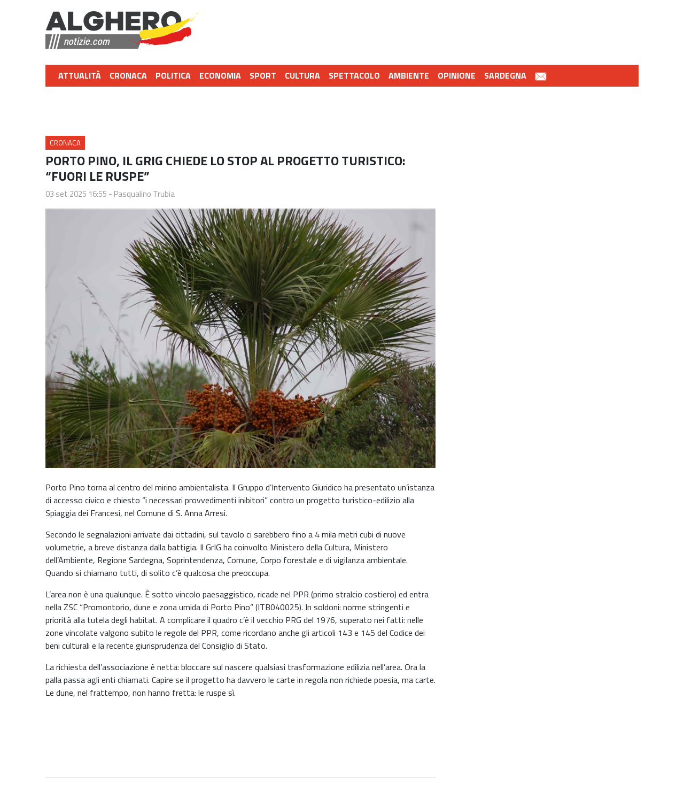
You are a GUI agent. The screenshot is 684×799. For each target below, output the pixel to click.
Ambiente (408, 75)
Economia (220, 75)
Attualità (79, 75)
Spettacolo (354, 75)
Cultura (302, 75)
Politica (173, 75)
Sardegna (505, 75)
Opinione (457, 75)
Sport (263, 75)
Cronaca (128, 75)
